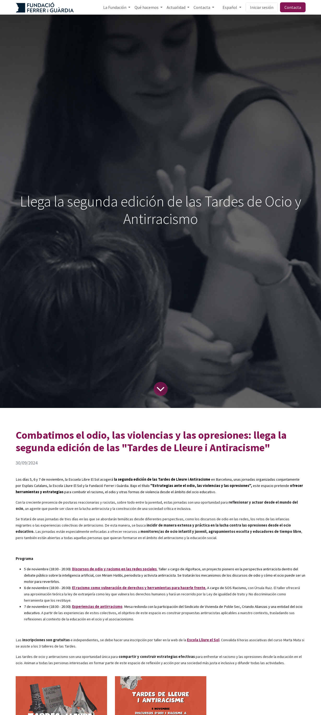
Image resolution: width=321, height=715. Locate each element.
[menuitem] (116, 7)
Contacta (292, 7)
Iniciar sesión (261, 7)
